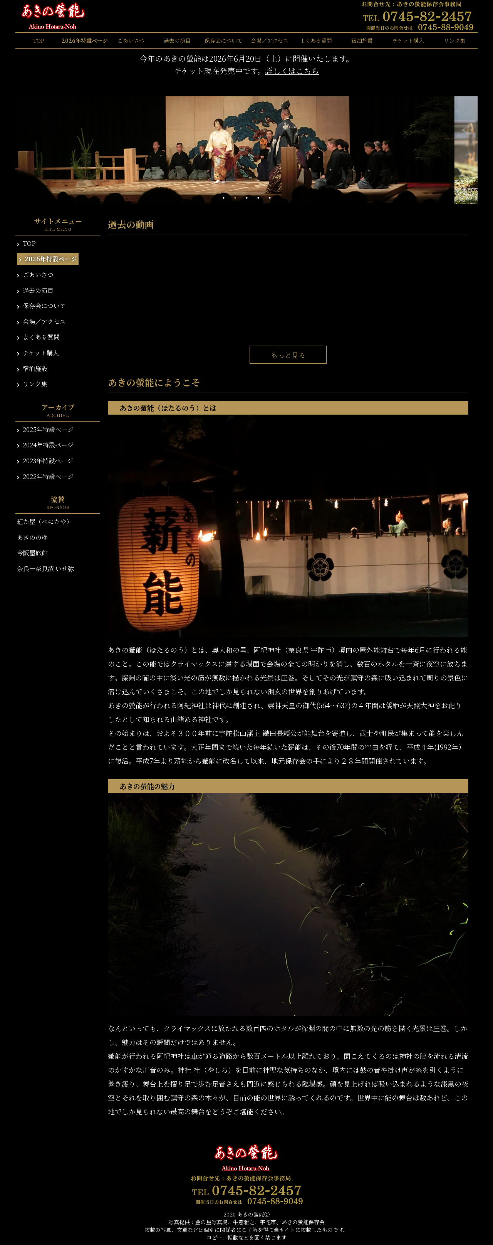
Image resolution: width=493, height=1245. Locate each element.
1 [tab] (223, 198)
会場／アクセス (269, 40)
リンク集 (454, 40)
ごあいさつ (130, 40)
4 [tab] (258, 198)
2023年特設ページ (45, 460)
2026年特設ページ (85, 40)
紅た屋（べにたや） (44, 521)
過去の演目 (177, 40)
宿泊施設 (362, 40)
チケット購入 (408, 40)
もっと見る (288, 355)
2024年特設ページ (45, 444)
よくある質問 (316, 40)
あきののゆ (32, 537)
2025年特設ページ (45, 429)
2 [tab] (235, 198)
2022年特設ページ (45, 476)
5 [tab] (269, 198)
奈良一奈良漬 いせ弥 (45, 568)
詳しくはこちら (292, 70)
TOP (38, 40)
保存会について (223, 40)
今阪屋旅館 (32, 552)
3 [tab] (246, 198)
